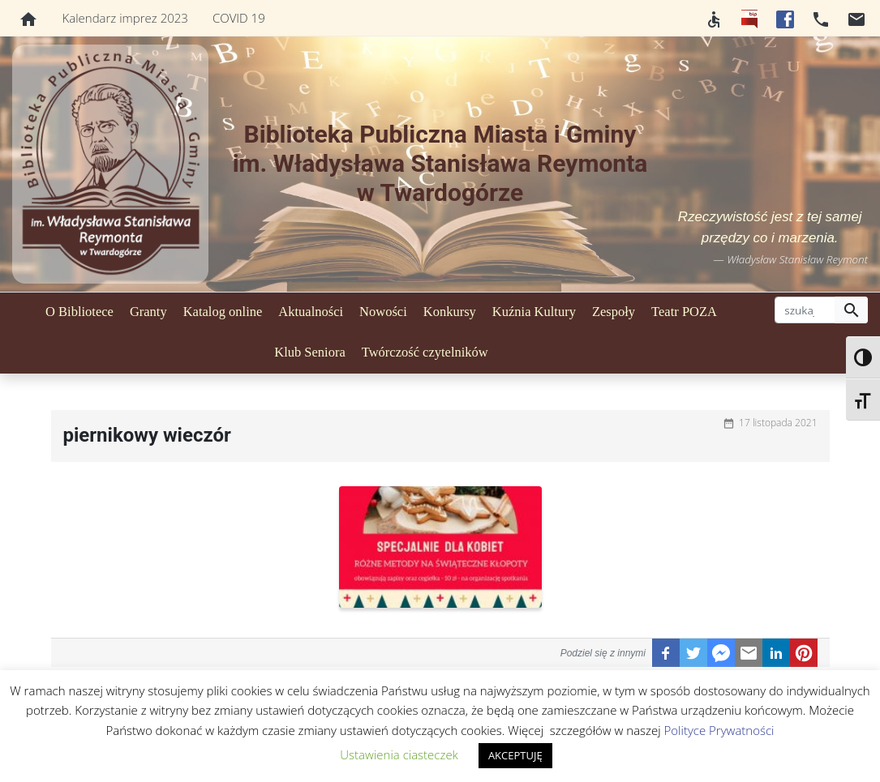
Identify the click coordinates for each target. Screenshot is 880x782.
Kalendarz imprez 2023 (125, 18)
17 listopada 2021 (778, 422)
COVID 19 (238, 18)
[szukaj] (805, 310)
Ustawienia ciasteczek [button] (399, 754)
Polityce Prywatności (719, 730)
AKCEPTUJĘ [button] (515, 755)
